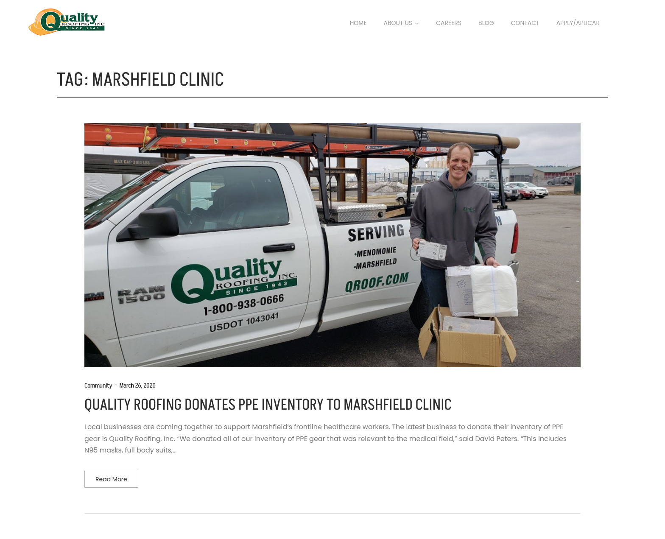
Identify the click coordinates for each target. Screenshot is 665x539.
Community (98, 385)
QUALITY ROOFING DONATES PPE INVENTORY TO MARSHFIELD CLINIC (268, 405)
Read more (111, 479)
